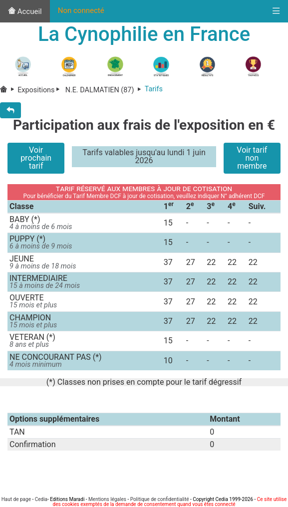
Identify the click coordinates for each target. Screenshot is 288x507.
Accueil (25, 11)
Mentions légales (107, 499)
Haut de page (16, 499)
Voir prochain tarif (35, 158)
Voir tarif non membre (252, 158)
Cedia (41, 499)
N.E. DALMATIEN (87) (104, 90)
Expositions (40, 90)
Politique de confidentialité (159, 499)
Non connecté (81, 10)
